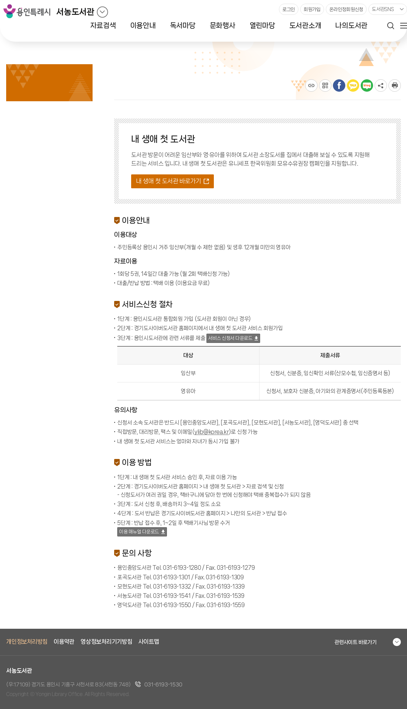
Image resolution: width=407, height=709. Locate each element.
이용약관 (64, 642)
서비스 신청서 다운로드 (230, 338)
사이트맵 (149, 642)
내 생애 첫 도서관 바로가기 (168, 181)
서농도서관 (75, 11)
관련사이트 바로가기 (355, 642)
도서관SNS (383, 9)
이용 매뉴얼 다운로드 (139, 531)
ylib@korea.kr (211, 432)
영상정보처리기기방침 (106, 642)
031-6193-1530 (163, 684)
